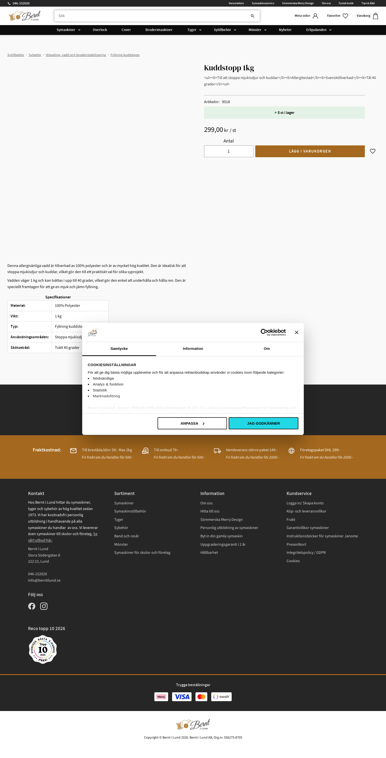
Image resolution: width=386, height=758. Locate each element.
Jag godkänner (263, 423)
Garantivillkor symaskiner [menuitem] (308, 527)
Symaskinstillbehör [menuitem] (130, 511)
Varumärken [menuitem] (236, 3)
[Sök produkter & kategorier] (157, 16)
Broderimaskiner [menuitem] (159, 30)
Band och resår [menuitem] (126, 536)
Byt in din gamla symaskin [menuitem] (221, 536)
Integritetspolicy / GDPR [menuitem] (306, 552)
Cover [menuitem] (126, 30)
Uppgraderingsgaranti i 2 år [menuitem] (223, 544)
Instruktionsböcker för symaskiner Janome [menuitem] (322, 536)
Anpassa (192, 423)
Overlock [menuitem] (100, 30)
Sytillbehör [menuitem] (222, 30)
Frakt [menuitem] (291, 519)
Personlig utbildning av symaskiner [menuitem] (229, 527)
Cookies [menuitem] (293, 561)
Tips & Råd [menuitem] (368, 3)
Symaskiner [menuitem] (66, 30)
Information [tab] (193, 348)
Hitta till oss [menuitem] (210, 511)
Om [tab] (267, 348)
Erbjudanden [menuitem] (316, 30)
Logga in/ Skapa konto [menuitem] (305, 503)
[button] (338, 16)
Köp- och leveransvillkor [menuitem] (306, 511)
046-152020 (21, 3)
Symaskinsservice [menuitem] (263, 3)
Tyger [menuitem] (191, 30)
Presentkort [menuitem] (296, 544)
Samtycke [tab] (119, 348)
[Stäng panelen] (296, 332)
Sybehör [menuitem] (121, 527)
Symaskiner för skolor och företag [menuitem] (142, 552)
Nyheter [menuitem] (285, 30)
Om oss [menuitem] (326, 3)
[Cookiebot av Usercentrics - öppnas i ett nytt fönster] (264, 332)
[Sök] (252, 16)
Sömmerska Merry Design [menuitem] (298, 3)
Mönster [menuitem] (255, 30)
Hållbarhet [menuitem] (209, 552)
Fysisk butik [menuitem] (346, 3)
